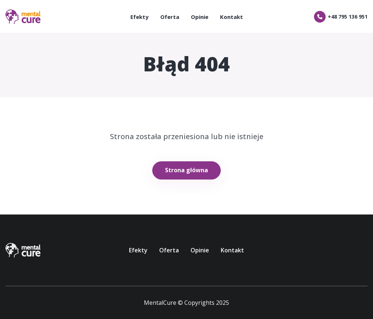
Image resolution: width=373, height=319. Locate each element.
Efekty (139, 16)
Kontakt (231, 16)
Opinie (199, 16)
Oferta (169, 16)
